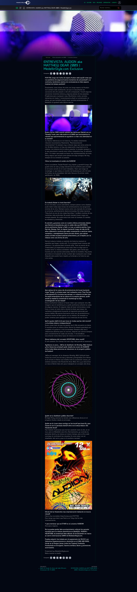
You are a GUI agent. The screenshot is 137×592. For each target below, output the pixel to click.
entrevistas (106, 2)
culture (89, 2)
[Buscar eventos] (109, 8)
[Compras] (20, 8)
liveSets (114, 2)
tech (94, 2)
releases (99, 2)
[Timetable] (24, 8)
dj (84, 2)
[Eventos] (17, 8)
